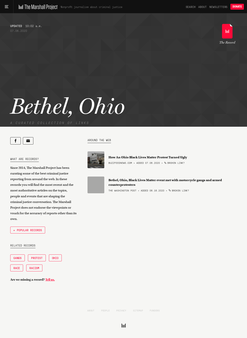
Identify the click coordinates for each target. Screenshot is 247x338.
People (105, 310)
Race (16, 268)
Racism (34, 268)
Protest (37, 258)
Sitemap (138, 310)
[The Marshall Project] (37, 6)
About (202, 7)
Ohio (55, 258)
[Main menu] (6, 6)
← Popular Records (27, 230)
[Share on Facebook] (15, 140)
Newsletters (218, 7)
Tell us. (50, 279)
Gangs (17, 258)
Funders (155, 310)
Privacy (121, 310)
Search (191, 7)
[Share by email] (28, 140)
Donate (237, 6)
